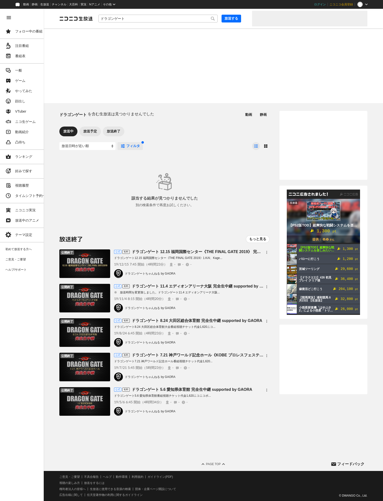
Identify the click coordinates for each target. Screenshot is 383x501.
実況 (83, 4)
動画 (26, 4)
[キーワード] (166, 18)
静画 (35, 4)
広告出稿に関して (82, 495)
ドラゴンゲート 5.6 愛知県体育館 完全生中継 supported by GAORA (203, 389)
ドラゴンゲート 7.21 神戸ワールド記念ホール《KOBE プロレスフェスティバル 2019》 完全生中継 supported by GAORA (250, 355)
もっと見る (257, 239)
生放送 (44, 4)
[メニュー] (267, 252)
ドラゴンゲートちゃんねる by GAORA (161, 273)
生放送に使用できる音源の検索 (121, 489)
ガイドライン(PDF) (171, 476)
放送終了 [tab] (124, 131)
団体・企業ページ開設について (166, 489)
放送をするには (105, 482)
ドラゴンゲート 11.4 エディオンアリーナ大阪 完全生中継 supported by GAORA (214, 286)
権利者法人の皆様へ (83, 489)
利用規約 (148, 476)
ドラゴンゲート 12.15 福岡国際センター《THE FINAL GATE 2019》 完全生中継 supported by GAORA (234, 252)
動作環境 (132, 476)
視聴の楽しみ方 (80, 483)
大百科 (73, 4)
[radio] (256, 146)
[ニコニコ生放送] (87, 18)
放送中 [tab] (79, 131)
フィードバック (350, 464)
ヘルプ (118, 476)
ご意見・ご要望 (80, 477)
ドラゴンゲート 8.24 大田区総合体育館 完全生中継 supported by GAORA (208, 321)
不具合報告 (102, 476)
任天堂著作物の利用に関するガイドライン (126, 494)
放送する (236, 18)
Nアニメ (94, 4)
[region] (27, 255)
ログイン (320, 4)
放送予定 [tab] (101, 131)
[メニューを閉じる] (9, 17)
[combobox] (166, 18)
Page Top (219, 464)
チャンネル (59, 4)
